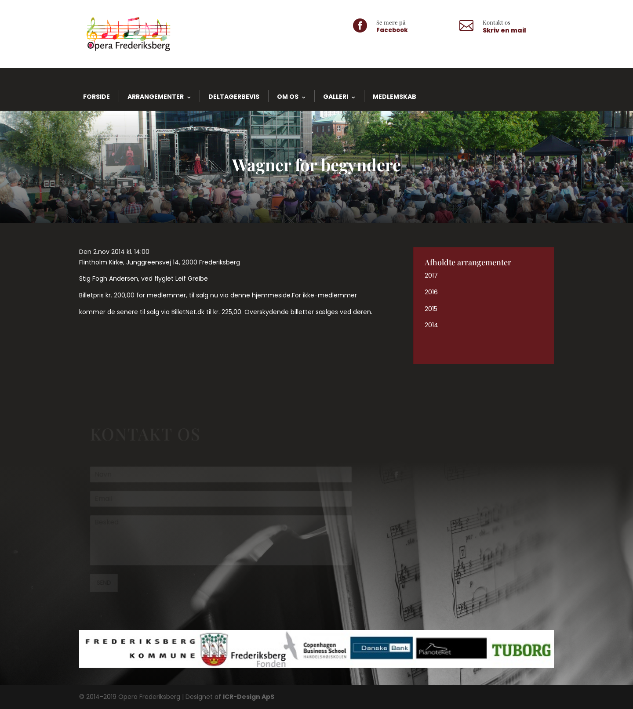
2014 (431, 325)
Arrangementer (155, 96)
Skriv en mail (504, 30)
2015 (431, 308)
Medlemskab (394, 96)
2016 (431, 292)
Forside (96, 96)
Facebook (392, 30)
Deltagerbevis (233, 96)
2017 (431, 275)
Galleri (335, 96)
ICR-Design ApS (248, 696)
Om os (287, 96)
